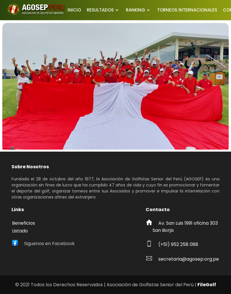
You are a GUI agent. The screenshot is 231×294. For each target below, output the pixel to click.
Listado (20, 231)
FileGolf (206, 284)
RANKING (135, 10)
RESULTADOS (100, 10)
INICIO (74, 10)
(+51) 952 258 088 (178, 244)
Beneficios (23, 223)
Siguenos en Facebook (49, 243)
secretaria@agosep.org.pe (188, 259)
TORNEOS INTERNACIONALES (187, 10)
